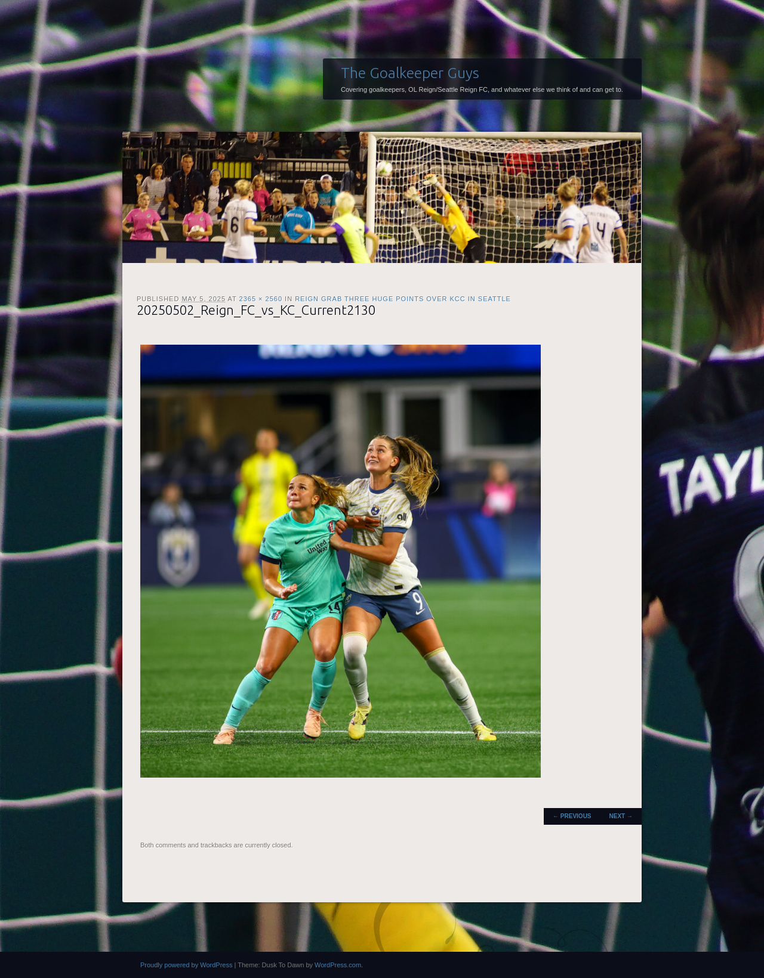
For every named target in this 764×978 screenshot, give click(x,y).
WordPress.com (338, 964)
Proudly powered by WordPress (186, 964)
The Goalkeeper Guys (410, 72)
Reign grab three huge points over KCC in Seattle (403, 298)
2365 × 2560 (260, 298)
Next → (621, 816)
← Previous (572, 816)
